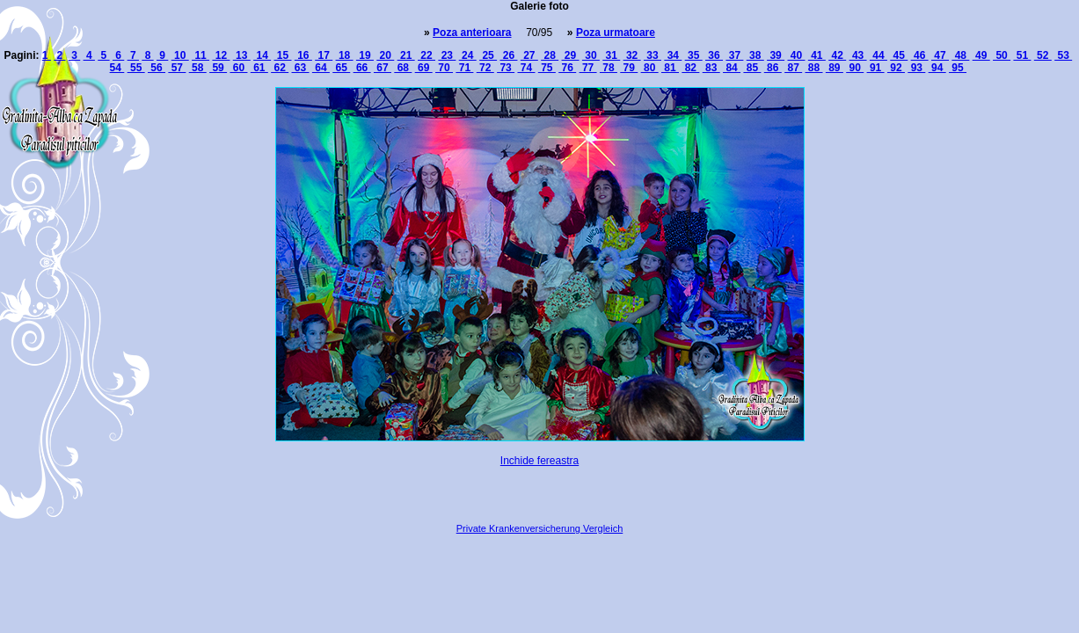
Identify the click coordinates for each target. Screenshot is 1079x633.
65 (341, 68)
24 (468, 55)
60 (238, 68)
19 (365, 55)
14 (262, 55)
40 (796, 55)
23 (447, 55)
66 (362, 68)
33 (652, 55)
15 (282, 55)
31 (611, 55)
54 (117, 68)
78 (608, 68)
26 (508, 55)
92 (896, 68)
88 (814, 68)
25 (488, 55)
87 (793, 68)
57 (177, 68)
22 (426, 55)
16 (303, 55)
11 (200, 55)
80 (650, 68)
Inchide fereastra (539, 461)
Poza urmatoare (615, 32)
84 (731, 68)
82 (690, 68)
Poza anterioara (472, 32)
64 (321, 68)
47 (940, 55)
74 (526, 68)
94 (937, 68)
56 (156, 68)
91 (876, 68)
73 (505, 68)
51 (1022, 55)
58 (198, 68)
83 (711, 68)
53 (1063, 55)
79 (629, 68)
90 (855, 68)
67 (382, 68)
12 (221, 55)
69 (424, 68)
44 (878, 55)
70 (444, 68)
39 (775, 55)
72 (485, 68)
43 (858, 55)
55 (136, 68)
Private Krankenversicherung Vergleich (539, 528)
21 (406, 55)
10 (180, 55)
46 (920, 55)
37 (734, 55)
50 (1001, 55)
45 (899, 55)
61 (259, 68)
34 (673, 55)
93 (916, 68)
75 (547, 68)
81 (670, 68)
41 (817, 55)
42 (837, 55)
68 (403, 68)
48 (960, 55)
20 (385, 55)
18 (345, 55)
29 (571, 55)
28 (549, 55)
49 (981, 55)
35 (694, 55)
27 (529, 55)
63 (301, 68)
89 (834, 68)
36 (714, 55)
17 (323, 55)
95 (957, 68)
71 (464, 68)
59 (218, 68)
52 (1043, 55)
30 (591, 55)
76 (567, 68)
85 (752, 68)
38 (755, 55)
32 (632, 55)
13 (242, 55)
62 (279, 68)
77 (588, 68)
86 (773, 68)
